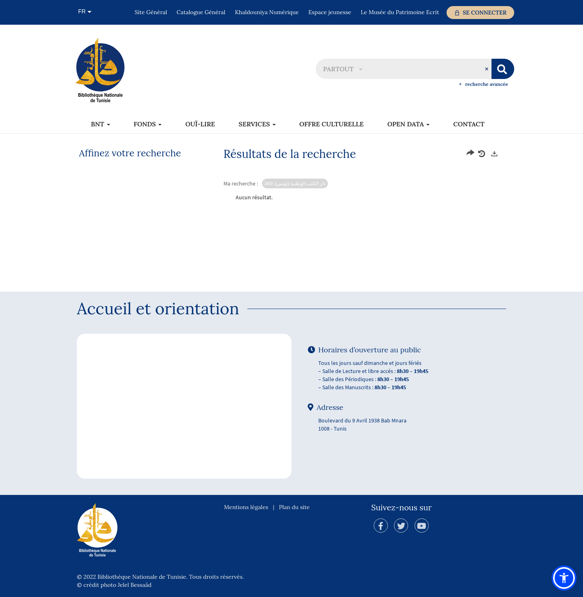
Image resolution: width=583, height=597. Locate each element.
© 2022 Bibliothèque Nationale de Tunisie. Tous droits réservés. (160, 576)
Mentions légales (246, 507)
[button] (342, 69)
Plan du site (294, 507)
